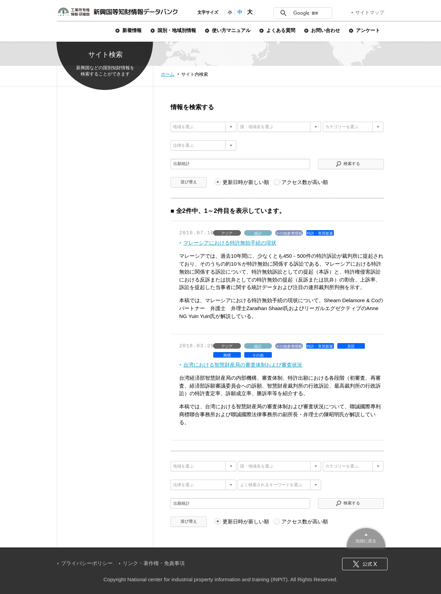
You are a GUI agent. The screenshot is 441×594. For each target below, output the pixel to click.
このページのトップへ (366, 536)
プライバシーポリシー (87, 563)
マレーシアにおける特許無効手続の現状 (229, 243)
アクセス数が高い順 (304, 182)
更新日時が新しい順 (246, 182)
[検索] (310, 13)
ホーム (167, 74)
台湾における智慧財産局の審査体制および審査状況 (242, 365)
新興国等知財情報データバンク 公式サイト (117, 11)
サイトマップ (369, 12)
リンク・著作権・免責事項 (154, 563)
